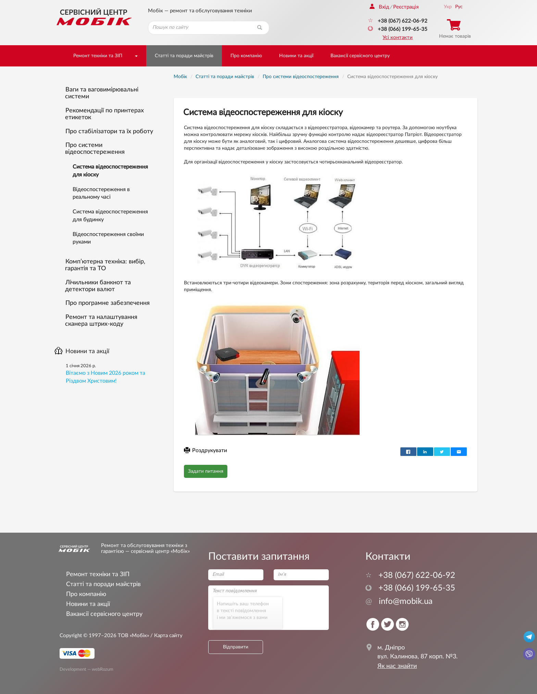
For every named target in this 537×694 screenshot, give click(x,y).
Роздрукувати (205, 450)
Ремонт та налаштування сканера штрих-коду (101, 320)
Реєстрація (406, 7)
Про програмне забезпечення (107, 303)
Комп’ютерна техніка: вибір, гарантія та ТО (105, 265)
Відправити (235, 647)
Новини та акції (296, 55)
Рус (459, 6)
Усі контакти (398, 37)
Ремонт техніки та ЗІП (97, 55)
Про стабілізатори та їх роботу (109, 131)
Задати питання (205, 471)
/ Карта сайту (166, 635)
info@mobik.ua (399, 601)
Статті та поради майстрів (184, 55)
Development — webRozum (86, 669)
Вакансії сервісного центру (360, 55)
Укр (448, 6)
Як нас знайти (397, 666)
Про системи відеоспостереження (95, 148)
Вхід (379, 7)
